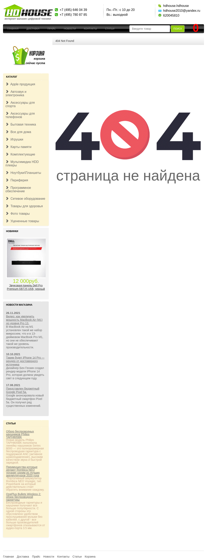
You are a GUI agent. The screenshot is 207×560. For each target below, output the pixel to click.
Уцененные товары (22, 221)
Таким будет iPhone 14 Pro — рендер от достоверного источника (25, 361)
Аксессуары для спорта (20, 104)
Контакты (90, 28)
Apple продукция (20, 84)
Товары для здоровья (24, 206)
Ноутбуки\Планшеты (23, 172)
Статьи (109, 28)
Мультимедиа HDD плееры (22, 163)
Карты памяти (18, 147)
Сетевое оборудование (25, 198)
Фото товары (17, 213)
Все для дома (18, 132)
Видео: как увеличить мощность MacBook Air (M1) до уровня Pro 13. (24, 320)
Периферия (16, 180)
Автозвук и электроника (15, 93)
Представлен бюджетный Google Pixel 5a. (22, 390)
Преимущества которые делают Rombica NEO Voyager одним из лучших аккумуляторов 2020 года (23, 471)
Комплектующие (20, 154)
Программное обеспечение (18, 189)
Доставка (32, 28)
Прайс (52, 28)
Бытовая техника (20, 124)
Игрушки (14, 139)
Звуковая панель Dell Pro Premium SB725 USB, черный (26, 287)
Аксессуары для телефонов (20, 115)
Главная (12, 28)
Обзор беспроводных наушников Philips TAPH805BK (20, 434)
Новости (70, 28)
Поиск (177, 28)
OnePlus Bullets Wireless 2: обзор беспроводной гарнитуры (23, 496)
